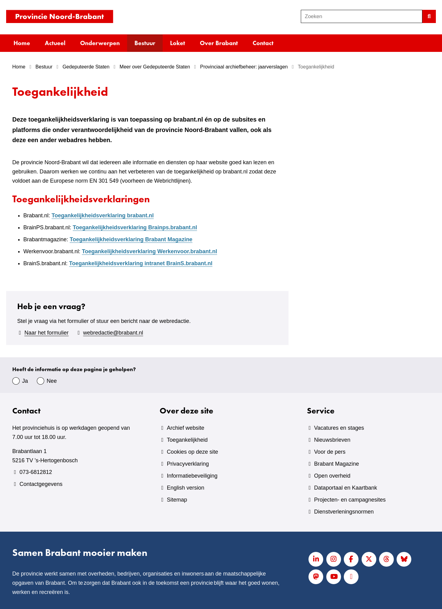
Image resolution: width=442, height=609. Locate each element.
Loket (177, 43)
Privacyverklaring (188, 464)
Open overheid (332, 476)
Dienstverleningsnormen (344, 512)
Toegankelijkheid (187, 440)
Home (22, 43)
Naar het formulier (46, 333)
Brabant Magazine (336, 464)
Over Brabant (219, 43)
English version (185, 488)
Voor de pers (329, 452)
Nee (52, 381)
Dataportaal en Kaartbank (345, 488)
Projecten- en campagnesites (350, 500)
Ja (25, 381)
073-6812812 (35, 472)
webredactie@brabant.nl (113, 333)
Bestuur (144, 43)
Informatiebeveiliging (192, 476)
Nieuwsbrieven (332, 440)
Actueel (55, 43)
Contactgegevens (40, 484)
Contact (263, 43)
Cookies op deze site (192, 452)
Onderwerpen (100, 43)
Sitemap (177, 500)
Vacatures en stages (339, 428)
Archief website (185, 428)
